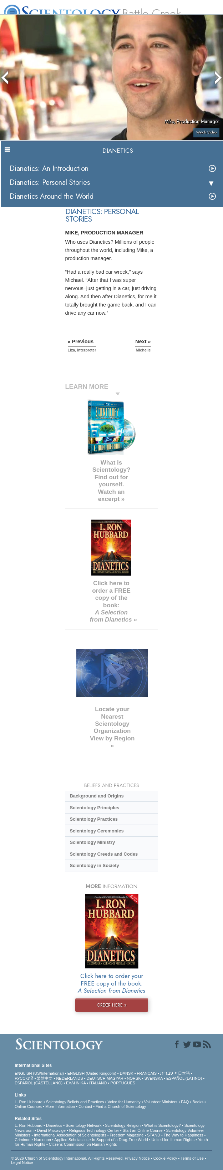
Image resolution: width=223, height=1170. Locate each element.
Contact (85, 1106)
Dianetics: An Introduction (49, 168)
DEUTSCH (96, 1078)
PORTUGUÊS (122, 1083)
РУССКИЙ (24, 1078)
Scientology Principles (94, 807)
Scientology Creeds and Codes (104, 854)
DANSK (126, 1073)
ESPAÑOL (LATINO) (184, 1078)
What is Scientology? (162, 1125)
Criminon (22, 1140)
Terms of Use (192, 1158)
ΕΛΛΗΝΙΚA (76, 1083)
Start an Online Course (143, 1130)
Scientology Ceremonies (96, 831)
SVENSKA (154, 1078)
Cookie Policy (165, 1158)
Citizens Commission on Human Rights (83, 1144)
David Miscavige (51, 1130)
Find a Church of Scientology (121, 1106)
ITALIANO (98, 1083)
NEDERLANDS (69, 1078)
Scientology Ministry (92, 842)
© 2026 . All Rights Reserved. (68, 1158)
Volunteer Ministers (161, 1102)
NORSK (134, 1078)
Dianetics (54, 1125)
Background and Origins (96, 796)
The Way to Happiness (183, 1135)
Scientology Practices (94, 819)
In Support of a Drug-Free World (120, 1140)
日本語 (184, 1073)
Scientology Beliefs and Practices (75, 1102)
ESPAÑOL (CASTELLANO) (38, 1083)
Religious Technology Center (94, 1130)
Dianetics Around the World (51, 196)
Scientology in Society (94, 865)
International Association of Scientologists (70, 1135)
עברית (166, 1073)
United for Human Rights (173, 1140)
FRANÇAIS (147, 1073)
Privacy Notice (137, 1158)
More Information (60, 1106)
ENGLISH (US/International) (39, 1073)
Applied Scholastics (71, 1140)
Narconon (42, 1140)
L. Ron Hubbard (28, 1102)
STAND (153, 1135)
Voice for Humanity (124, 1102)
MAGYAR (115, 1078)
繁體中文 (44, 1078)
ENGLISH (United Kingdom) (91, 1073)
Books (197, 1102)
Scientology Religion (123, 1125)
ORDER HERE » (112, 1005)
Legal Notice (22, 1162)
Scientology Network (83, 1125)
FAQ (185, 1102)
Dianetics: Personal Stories (50, 182)
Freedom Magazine (127, 1135)
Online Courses (28, 1106)
